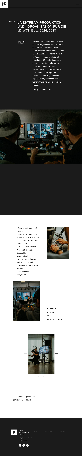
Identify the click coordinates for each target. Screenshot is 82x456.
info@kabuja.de (23, 440)
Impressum (62, 431)
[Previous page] (25, 354)
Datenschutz (48, 431)
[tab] (36, 376)
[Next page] (56, 354)
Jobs (35, 431)
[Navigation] (77, 4)
